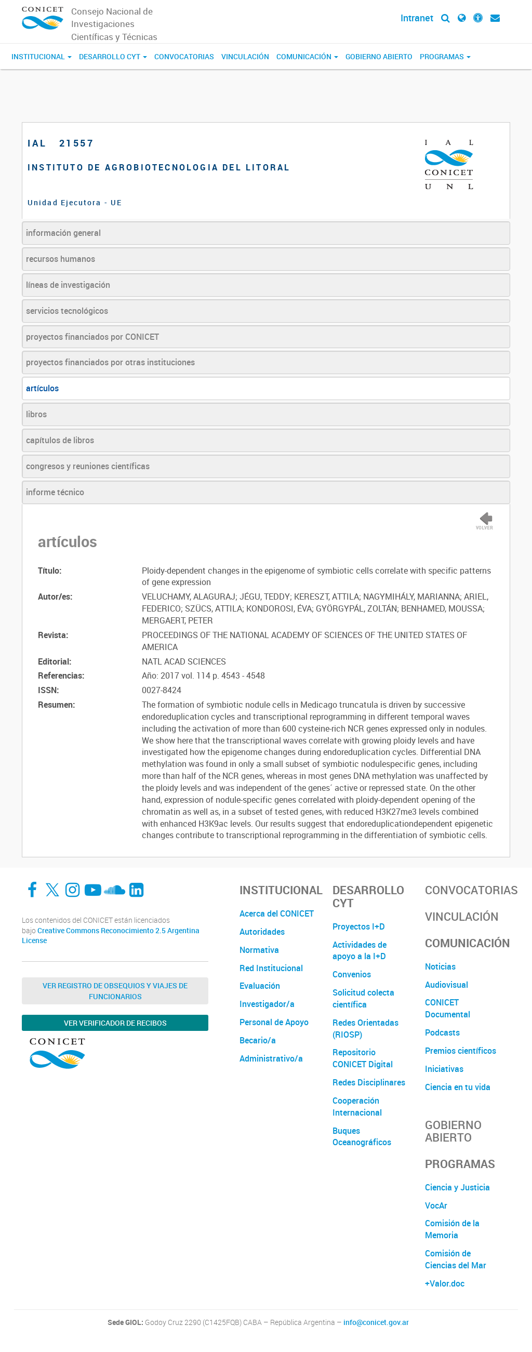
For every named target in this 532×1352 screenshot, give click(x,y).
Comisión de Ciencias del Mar (455, 1259)
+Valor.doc (444, 1283)
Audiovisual (446, 984)
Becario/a (258, 1040)
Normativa (259, 950)
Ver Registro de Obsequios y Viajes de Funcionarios (115, 990)
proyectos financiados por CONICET (92, 336)
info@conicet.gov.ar (376, 1322)
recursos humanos (60, 258)
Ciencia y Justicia (457, 1187)
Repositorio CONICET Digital (362, 1058)
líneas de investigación (68, 284)
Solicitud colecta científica (363, 998)
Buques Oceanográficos (361, 1136)
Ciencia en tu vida (457, 1087)
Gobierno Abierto (379, 56)
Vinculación (245, 56)
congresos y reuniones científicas (88, 466)
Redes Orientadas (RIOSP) (365, 1028)
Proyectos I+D (358, 926)
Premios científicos (460, 1050)
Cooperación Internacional (357, 1106)
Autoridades (262, 931)
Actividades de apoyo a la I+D (359, 950)
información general (63, 232)
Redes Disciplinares (368, 1082)
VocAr (436, 1205)
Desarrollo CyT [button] (113, 56)
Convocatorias (184, 56)
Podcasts (442, 1032)
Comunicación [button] (307, 56)
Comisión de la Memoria (452, 1229)
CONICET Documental (447, 1008)
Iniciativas (444, 1069)
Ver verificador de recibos (115, 1023)
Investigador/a (267, 1004)
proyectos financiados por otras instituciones (110, 362)
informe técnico (55, 492)
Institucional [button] (41, 56)
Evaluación (260, 985)
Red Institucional (271, 968)
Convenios (351, 974)
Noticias (440, 966)
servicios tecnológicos (67, 310)
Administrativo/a (271, 1058)
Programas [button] (445, 56)
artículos (42, 388)
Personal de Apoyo (274, 1022)
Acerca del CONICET (277, 913)
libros (36, 414)
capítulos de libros (60, 440)
